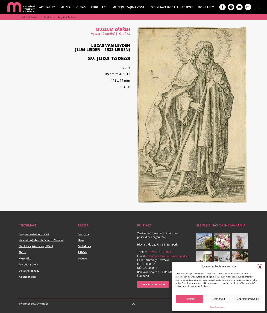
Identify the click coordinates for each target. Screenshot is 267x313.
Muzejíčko (25, 258)
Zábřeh (82, 252)
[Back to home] (21, 7)
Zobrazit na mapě (153, 284)
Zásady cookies (217, 306)
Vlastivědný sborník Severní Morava (41, 240)
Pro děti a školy (28, 264)
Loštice (82, 258)
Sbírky (47, 17)
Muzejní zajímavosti (129, 7)
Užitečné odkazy (29, 270)
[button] (260, 266)
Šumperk (83, 234)
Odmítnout (219, 298)
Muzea (65, 7)
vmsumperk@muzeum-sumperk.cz (167, 256)
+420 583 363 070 (159, 252)
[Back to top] (133, 304)
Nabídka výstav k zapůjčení (36, 246)
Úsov (81, 240)
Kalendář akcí (27, 276)
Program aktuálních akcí (34, 234)
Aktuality (47, 7)
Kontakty (206, 7)
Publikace (99, 7)
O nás (81, 7)
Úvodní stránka (28, 17)
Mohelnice (84, 246)
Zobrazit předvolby (248, 298)
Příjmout (190, 298)
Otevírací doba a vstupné (172, 7)
